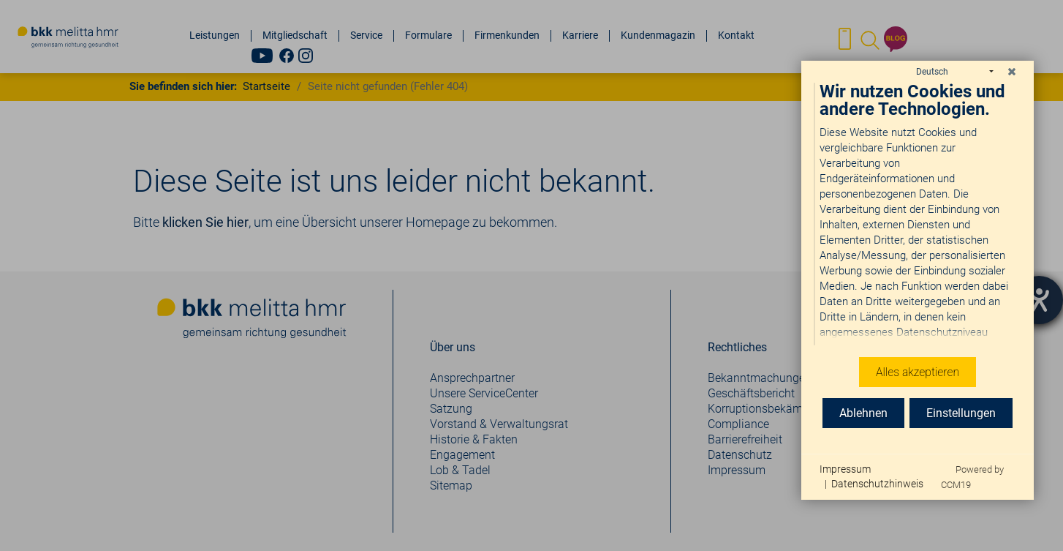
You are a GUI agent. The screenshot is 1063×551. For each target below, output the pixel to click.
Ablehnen (863, 413)
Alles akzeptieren (917, 372)
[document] (917, 214)
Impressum (845, 469)
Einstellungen (961, 413)
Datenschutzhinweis (877, 484)
